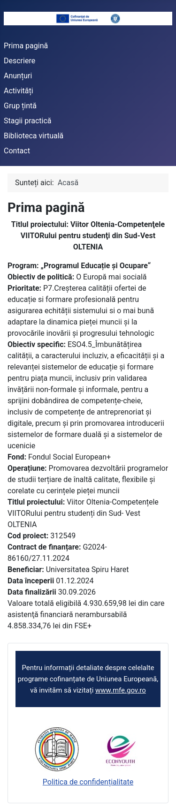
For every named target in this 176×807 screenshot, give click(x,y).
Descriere (19, 60)
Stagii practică (28, 120)
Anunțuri (18, 75)
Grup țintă (20, 105)
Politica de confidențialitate (88, 781)
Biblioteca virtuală (33, 135)
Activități (18, 90)
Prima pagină (26, 45)
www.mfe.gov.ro (120, 690)
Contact (17, 150)
